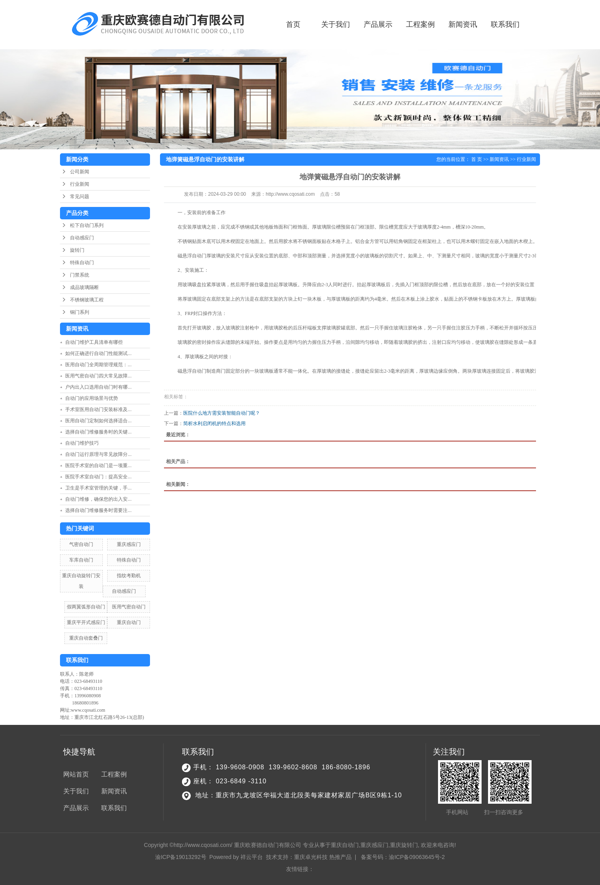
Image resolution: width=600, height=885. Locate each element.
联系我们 (505, 24)
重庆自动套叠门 (86, 638)
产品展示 (378, 24)
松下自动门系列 (87, 225)
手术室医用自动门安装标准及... (98, 409)
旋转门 (77, 250)
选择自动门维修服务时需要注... (98, 510)
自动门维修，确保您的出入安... (98, 499)
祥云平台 (251, 857)
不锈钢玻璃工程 (87, 300)
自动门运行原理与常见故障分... (98, 454)
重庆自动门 (129, 622)
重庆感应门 (129, 544)
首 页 (476, 159)
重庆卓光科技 (311, 857)
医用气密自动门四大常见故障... (98, 376)
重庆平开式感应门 (86, 622)
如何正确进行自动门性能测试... (98, 353)
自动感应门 (82, 238)
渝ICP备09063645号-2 (417, 857)
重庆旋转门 (404, 845)
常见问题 (79, 196)
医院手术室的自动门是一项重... (98, 465)
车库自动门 (81, 560)
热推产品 (340, 857)
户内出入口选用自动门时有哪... (98, 387)
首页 (293, 24)
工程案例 (420, 24)
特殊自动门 (82, 262)
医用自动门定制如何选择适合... (98, 420)
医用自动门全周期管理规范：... (98, 364)
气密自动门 (81, 544)
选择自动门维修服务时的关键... (98, 432)
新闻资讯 (462, 24)
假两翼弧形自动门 (86, 607)
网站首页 (76, 774)
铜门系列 (79, 312)
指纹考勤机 (129, 575)
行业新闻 (79, 184)
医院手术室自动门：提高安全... (98, 477)
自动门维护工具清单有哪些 (96, 342)
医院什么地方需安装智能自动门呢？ (221, 413)
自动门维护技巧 (82, 443)
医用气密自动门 (129, 607)
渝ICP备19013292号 (180, 857)
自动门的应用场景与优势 (91, 398)
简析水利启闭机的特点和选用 (214, 423)
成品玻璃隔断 (84, 287)
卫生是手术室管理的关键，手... (98, 488)
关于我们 (335, 24)
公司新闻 (79, 172)
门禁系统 (79, 275)
